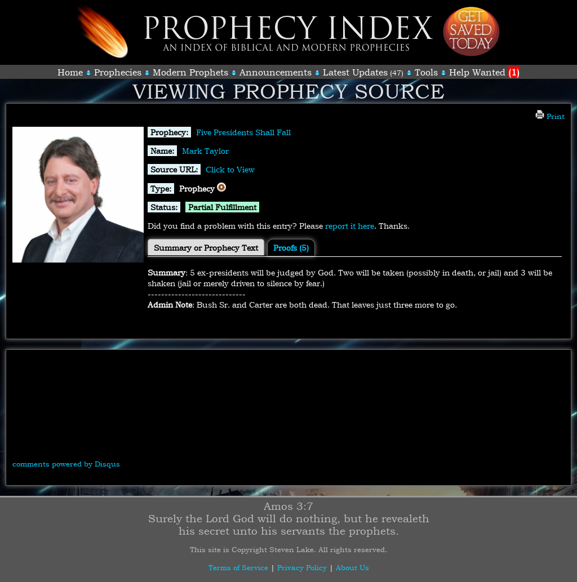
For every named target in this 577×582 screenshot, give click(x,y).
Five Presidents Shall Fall (243, 132)
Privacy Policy (302, 567)
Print (550, 116)
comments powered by (66, 464)
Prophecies (117, 72)
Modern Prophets (190, 72)
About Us (352, 567)
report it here (349, 225)
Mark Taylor (205, 150)
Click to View (230, 169)
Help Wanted (484, 72)
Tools (426, 72)
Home (70, 72)
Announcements (275, 72)
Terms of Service (238, 567)
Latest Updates (355, 72)
